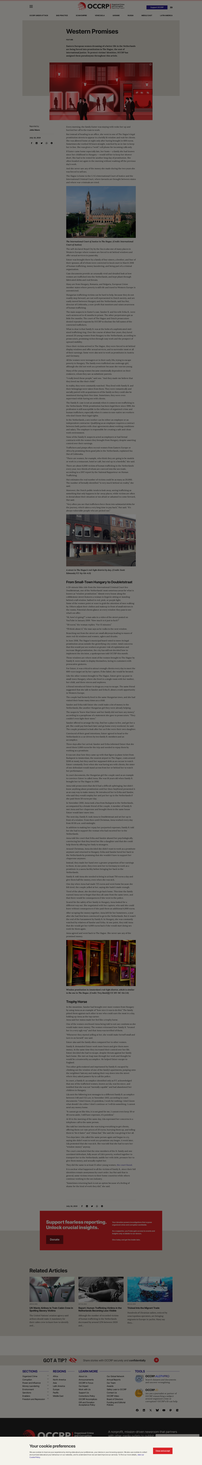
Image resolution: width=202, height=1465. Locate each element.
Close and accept (163, 1451)
